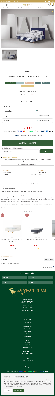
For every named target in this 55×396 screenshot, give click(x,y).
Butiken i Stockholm (27, 360)
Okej (46, 151)
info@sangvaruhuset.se (27, 307)
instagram (27, 367)
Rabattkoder (27, 328)
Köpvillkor (27, 344)
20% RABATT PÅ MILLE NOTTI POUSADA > (10, 1)
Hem (2, 7)
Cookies (27, 342)
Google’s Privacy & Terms (42, 384)
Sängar (4, 7)
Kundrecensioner (29, 82)
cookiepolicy (19, 386)
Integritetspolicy (27, 347)
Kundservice (6, 277)
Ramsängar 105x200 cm (26, 7)
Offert (4, 282)
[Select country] (6, 4)
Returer (31, 282)
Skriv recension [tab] (49, 259)
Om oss (28, 333)
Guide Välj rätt (45, 82)
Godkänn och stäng (18, 390)
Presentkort (27, 336)
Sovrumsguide (27, 331)
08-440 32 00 (28, 306)
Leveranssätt (32, 277)
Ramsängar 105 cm (17, 7)
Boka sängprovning (27, 353)
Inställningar (7, 390)
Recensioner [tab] (4, 259)
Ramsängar (9, 7)
